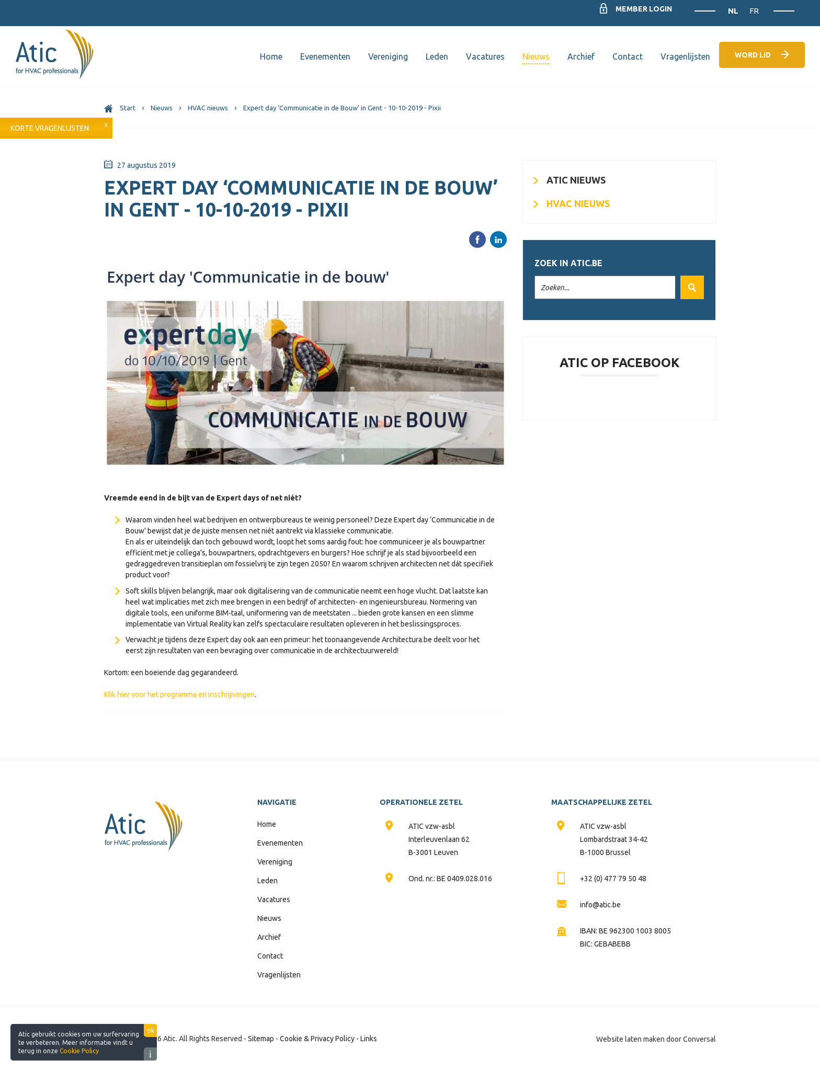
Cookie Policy (79, 1050)
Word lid (753, 55)
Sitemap (261, 1038)
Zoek (689, 287)
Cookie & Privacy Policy (317, 1038)
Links (368, 1038)
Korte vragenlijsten (49, 128)
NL (734, 10)
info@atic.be (600, 905)
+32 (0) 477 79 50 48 (613, 878)
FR (754, 10)
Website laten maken (630, 1039)
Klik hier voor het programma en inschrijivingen (179, 694)
